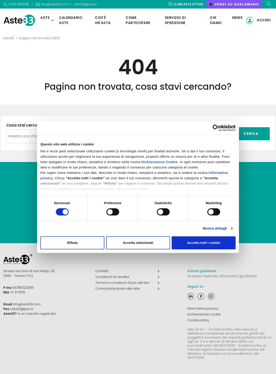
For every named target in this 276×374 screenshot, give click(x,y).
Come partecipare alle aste (127, 288)
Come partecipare (138, 20)
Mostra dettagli (215, 228)
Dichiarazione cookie (204, 314)
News (237, 17)
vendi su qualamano (234, 4)
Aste (45, 17)
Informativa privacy (203, 308)
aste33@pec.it (85, 4)
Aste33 (8, 38)
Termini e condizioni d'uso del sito (127, 282)
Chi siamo (216, 20)
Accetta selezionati (138, 243)
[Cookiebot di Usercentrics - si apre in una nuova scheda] (216, 128)
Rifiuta (72, 243)
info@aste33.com (27, 304)
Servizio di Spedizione (175, 20)
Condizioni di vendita (127, 277)
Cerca (251, 133)
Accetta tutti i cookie (203, 243)
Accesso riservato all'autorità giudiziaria (222, 276)
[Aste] (52, 20)
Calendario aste (70, 20)
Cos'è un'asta (103, 20)
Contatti (127, 271)
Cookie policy (198, 320)
